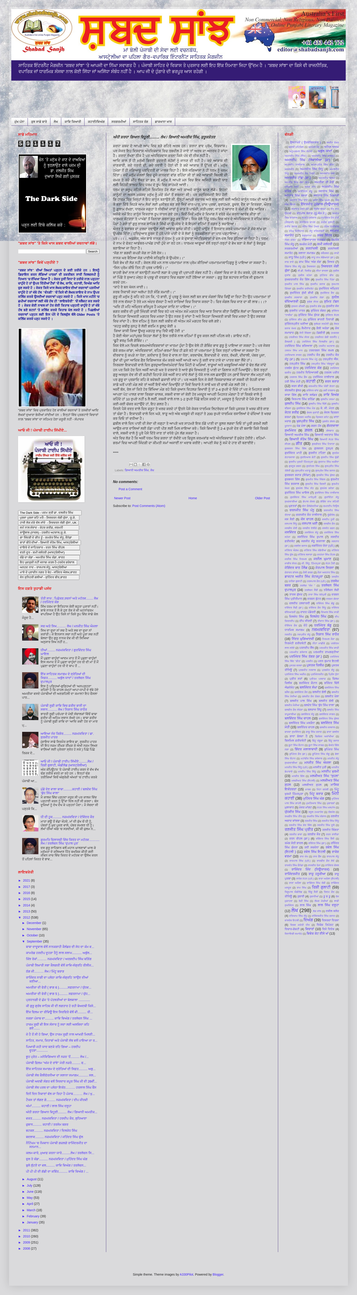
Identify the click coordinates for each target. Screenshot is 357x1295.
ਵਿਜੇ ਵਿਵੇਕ (328, 929)
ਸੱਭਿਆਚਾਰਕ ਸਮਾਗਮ (313, 239)
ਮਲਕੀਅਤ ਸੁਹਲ (312, 784)
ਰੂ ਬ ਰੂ (326, 896)
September (35, 941)
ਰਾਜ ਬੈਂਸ (317, 856)
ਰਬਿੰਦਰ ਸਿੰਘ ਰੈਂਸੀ (325, 838)
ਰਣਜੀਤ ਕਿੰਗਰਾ (330, 829)
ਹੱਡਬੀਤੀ (320, 332)
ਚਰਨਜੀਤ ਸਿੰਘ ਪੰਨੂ (302, 510)
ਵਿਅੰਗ (308, 920)
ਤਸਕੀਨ (335, 576)
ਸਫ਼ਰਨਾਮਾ (307, 235)
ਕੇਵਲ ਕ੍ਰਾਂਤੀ (313, 412)
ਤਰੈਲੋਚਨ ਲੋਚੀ (331, 590)
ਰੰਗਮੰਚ (331, 812)
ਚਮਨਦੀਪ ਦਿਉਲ (331, 506)
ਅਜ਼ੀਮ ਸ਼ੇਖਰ (333, 142)
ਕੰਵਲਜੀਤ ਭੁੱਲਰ (293, 390)
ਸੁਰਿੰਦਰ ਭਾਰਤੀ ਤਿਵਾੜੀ (321, 319)
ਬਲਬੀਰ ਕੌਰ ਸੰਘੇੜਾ (294, 709)
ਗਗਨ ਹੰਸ (316, 425)
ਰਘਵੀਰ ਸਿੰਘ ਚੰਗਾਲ (316, 816)
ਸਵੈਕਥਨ (325, 253)
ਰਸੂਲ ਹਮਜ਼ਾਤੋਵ (315, 812)
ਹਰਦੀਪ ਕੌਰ (313, 355)
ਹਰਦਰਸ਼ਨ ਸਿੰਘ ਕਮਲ (321, 350)
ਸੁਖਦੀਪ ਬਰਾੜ (317, 284)
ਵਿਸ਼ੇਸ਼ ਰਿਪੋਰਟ (325, 924)
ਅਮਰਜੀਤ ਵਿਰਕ (327, 178)
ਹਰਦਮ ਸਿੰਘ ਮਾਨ (294, 350)
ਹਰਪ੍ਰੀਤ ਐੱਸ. (331, 359)
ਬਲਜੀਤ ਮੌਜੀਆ (292, 705)
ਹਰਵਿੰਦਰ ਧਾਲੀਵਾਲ (323, 377)
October (33, 935)
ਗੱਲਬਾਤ (330, 430)
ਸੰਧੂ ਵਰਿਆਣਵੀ (316, 231)
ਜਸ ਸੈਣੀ (289, 519)
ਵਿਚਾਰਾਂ (309, 929)
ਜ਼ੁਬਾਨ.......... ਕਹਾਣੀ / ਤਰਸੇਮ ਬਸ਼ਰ (47, 1124)
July (30, 1185)
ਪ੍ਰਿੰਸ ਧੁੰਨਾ (334, 674)
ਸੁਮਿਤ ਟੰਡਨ (331, 301)
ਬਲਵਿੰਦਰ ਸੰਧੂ (307, 714)
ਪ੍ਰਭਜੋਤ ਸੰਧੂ (328, 670)
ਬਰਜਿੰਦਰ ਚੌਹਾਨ (308, 683)
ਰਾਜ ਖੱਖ (304, 856)
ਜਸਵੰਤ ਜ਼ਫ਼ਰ (328, 528)
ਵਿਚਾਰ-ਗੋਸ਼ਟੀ (292, 929)
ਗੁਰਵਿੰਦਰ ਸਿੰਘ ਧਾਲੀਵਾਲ (327, 492)
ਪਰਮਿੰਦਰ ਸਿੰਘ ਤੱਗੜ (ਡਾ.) (305, 656)
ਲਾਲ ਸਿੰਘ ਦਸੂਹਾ (328, 905)
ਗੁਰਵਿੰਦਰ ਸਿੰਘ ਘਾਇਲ (297, 492)
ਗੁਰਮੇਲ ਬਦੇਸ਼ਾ (327, 488)
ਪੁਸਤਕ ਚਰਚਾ (295, 665)
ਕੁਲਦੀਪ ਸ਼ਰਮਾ (328, 399)
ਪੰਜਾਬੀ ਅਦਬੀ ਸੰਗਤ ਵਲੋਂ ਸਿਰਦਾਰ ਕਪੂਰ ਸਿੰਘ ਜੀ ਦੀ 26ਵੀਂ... (61, 1081)
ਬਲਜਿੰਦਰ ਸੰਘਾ (308, 687)
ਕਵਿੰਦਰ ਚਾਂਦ (312, 390)
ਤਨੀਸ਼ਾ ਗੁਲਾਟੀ (295, 581)
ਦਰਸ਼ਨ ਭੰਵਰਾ (332, 598)
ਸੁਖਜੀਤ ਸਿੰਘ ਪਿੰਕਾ (325, 279)
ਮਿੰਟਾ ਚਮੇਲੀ (323, 789)
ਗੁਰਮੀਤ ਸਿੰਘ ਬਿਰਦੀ (315, 484)
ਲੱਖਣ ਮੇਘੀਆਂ (321, 901)
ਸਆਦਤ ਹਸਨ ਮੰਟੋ (300, 209)
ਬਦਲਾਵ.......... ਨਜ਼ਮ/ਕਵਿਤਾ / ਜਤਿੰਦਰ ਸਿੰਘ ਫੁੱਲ (54, 1137)
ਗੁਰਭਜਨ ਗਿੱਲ (292, 479)
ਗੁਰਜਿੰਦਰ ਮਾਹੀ (293, 453)
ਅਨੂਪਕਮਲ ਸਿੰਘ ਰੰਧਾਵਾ (301, 151)
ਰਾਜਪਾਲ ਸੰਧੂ (332, 856)
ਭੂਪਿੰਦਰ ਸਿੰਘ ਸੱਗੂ (321, 754)
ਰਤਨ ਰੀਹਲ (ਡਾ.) (299, 838)
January (33, 1222)
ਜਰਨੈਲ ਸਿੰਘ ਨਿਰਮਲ (296, 559)
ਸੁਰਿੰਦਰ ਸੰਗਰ (318, 310)
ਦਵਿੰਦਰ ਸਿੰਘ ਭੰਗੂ (325, 603)
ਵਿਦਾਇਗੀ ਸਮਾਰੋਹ (293, 933)
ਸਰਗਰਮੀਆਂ (118, 122)
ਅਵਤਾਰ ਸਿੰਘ (326, 191)
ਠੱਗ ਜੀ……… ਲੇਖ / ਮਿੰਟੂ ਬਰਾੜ (45, 971)
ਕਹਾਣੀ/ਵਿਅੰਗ (96, 122)
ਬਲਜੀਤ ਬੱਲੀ (319, 692)
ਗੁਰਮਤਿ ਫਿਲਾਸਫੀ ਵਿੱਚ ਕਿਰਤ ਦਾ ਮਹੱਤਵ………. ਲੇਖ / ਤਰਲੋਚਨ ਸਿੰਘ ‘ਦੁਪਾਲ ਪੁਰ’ (70, 841)
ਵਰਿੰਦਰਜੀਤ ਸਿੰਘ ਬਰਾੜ (323, 916)
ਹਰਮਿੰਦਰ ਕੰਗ (313, 368)
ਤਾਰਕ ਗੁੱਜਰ (295, 594)
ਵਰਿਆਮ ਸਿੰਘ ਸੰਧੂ (298, 916)
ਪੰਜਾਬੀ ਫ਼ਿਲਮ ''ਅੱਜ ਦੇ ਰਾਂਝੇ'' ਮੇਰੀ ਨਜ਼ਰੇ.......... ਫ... (56, 1063)
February (33, 1216)
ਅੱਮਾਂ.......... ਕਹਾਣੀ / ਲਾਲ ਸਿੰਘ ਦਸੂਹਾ (48, 1106)
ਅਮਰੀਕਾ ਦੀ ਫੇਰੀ (324, 182)
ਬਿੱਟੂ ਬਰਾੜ (333, 740)
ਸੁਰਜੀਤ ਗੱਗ (315, 306)
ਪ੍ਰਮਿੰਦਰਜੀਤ (317, 674)
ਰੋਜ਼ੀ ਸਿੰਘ (304, 901)
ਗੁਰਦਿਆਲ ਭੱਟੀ (308, 457)
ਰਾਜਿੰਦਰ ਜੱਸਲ (332, 865)
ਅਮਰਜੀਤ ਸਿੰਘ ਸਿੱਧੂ (311, 169)
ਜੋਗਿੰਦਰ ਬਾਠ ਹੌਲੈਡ (296, 567)
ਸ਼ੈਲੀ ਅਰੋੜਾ (322, 328)
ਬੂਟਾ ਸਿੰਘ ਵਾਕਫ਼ (316, 745)
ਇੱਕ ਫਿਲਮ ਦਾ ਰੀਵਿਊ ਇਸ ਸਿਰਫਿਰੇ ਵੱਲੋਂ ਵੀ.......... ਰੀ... (59, 1012)
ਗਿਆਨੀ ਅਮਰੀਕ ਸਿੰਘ (137, 470)
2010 (27, 1236)
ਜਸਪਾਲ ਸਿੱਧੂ (291, 523)
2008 (27, 1248)
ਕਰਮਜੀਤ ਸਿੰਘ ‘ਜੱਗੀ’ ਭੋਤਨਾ (321, 386)
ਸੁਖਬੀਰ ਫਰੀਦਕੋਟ (305, 288)
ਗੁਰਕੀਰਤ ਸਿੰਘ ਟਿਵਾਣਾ (323, 444)
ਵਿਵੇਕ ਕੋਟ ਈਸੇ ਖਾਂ (318, 933)
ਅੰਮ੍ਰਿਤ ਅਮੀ (292, 186)
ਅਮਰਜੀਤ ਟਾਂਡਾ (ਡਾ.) (298, 178)
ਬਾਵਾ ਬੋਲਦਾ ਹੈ (299, 736)
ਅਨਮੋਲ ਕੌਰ (314, 147)
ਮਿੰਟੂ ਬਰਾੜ (316, 794)
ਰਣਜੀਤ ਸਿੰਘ (311, 820)
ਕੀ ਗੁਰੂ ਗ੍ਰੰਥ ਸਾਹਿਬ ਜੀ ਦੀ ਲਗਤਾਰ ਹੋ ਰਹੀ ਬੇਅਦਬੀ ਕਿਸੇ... (61, 1006)
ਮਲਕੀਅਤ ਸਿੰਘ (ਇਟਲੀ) (303, 780)
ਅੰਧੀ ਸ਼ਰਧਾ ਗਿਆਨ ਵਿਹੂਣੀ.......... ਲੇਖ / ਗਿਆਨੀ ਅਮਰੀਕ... (61, 1112)
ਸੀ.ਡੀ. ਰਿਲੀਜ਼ (304, 270)
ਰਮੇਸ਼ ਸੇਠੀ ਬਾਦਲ (294, 843)
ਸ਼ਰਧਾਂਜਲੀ (312, 248)
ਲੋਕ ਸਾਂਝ (317, 911)
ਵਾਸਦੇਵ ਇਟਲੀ (292, 920)
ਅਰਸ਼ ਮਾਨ (310, 186)
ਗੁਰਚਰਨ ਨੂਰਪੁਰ (323, 448)
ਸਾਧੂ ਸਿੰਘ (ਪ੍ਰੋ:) (297, 257)
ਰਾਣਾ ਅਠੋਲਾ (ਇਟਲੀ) (328, 878)
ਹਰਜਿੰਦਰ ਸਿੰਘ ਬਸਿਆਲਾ (298, 346)
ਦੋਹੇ (305, 625)
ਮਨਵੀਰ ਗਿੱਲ (298, 776)
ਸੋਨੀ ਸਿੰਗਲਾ (305, 332)
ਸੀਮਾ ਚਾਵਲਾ (322, 270)
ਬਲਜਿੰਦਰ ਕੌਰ (301, 692)
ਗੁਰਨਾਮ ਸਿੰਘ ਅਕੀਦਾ (328, 461)
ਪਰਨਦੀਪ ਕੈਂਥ (306, 647)
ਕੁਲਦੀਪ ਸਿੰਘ (293, 403)
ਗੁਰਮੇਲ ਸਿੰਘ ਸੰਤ (305, 488)
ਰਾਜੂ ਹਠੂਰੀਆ (317, 874)
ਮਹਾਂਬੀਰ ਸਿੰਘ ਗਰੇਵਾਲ (311, 758)
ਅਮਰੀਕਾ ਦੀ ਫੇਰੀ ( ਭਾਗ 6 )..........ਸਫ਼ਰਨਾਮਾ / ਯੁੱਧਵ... (58, 987)
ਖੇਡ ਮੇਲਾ (301, 425)
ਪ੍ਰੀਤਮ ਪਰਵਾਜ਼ (318, 678)
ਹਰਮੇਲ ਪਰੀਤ (331, 372)
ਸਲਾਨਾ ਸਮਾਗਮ (306, 253)
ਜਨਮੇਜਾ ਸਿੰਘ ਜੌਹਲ (326, 554)
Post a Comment (130, 489)
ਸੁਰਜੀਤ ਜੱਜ (332, 306)
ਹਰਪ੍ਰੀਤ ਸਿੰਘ (297, 363)
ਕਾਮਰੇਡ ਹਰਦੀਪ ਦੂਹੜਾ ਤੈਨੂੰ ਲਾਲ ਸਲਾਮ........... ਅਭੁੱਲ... (59, 953)
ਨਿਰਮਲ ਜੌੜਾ (328, 639)
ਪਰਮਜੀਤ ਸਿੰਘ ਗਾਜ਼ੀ (329, 647)
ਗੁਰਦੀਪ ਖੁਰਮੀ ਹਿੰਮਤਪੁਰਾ (301, 461)
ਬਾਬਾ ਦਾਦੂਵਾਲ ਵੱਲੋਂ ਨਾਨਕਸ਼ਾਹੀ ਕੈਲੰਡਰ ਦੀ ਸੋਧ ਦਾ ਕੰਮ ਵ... (60, 947)
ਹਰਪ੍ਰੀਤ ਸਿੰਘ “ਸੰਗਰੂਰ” (323, 363)
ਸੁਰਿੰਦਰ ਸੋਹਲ (332, 315)
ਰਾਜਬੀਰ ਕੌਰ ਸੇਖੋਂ (325, 860)
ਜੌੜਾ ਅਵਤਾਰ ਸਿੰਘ (326, 572)
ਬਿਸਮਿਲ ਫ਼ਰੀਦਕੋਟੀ (295, 740)
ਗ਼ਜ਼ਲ (308, 430)
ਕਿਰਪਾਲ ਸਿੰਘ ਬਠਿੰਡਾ (303, 399)
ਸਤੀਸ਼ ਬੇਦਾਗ (291, 226)
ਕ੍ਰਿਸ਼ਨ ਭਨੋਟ (322, 417)
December (34, 923)
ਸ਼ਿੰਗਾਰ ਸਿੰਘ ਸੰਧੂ (293, 266)
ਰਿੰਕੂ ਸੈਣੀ (313, 892)
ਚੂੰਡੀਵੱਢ (331, 514)
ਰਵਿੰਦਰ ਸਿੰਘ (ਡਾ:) (317, 843)
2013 (27, 911)
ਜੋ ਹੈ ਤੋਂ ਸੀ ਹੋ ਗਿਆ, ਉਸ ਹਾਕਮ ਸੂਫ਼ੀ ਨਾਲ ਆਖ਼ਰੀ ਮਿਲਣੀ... (60, 1034)
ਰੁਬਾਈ (300, 896)
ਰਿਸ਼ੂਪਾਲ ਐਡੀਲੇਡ (293, 892)
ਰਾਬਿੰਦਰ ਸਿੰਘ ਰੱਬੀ (316, 883)
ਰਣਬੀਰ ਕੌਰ (314, 834)
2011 (27, 1230)
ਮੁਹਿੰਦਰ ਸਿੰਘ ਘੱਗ (313, 798)
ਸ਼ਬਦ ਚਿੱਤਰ (324, 235)
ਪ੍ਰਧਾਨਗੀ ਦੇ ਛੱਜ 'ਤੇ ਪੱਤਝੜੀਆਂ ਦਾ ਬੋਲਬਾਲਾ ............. (58, 1000)
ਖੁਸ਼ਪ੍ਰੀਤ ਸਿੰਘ (305, 421)
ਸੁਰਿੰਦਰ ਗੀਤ (295, 319)
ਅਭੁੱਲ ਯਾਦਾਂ (325, 151)
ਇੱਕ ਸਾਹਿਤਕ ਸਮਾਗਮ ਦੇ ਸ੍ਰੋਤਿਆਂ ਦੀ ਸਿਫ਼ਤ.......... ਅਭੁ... (61, 1069)
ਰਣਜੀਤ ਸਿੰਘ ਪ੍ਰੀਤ (299, 829)
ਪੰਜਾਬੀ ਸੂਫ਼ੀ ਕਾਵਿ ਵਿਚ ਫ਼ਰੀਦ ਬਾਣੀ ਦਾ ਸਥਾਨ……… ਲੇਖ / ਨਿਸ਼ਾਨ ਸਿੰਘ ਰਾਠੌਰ (64, 707)
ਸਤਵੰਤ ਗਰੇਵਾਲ (309, 217)
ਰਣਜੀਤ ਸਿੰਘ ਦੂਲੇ (326, 825)
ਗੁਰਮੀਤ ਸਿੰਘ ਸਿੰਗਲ (315, 479)
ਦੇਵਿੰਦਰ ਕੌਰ (291, 625)
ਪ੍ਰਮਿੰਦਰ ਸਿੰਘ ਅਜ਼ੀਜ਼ (295, 674)
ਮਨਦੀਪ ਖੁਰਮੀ (330, 771)
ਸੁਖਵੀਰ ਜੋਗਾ (317, 297)
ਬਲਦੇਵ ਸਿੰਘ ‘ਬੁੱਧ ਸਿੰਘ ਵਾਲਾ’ (319, 705)
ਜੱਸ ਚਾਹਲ (307, 519)
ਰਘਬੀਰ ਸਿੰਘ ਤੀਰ (293, 816)
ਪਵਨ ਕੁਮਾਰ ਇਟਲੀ (328, 661)
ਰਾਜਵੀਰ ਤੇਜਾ (314, 865)
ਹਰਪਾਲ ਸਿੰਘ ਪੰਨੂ (309, 359)
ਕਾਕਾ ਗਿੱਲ (290, 395)
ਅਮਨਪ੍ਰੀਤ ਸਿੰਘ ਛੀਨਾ (322, 164)
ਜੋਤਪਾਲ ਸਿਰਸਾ (324, 567)
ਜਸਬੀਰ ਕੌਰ (329, 523)
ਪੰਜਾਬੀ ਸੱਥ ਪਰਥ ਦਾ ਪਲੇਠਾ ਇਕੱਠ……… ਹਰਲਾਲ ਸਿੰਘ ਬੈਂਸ (61, 1087)
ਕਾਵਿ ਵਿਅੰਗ (331, 395)
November (34, 929)
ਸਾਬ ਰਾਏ (289, 262)
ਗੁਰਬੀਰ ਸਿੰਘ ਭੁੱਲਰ (325, 475)
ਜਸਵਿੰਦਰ (290, 532)
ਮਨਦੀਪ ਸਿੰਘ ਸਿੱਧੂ (307, 771)
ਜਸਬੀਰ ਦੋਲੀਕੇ (310, 528)
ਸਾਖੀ (336, 253)
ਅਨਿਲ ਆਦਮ (331, 147)
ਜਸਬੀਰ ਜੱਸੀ (291, 528)
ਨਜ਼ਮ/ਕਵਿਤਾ (321, 630)
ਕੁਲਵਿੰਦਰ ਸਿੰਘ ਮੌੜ (305, 408)
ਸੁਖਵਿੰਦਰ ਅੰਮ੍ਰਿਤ (329, 288)
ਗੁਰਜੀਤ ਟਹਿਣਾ (317, 453)
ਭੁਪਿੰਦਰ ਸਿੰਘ (331, 749)
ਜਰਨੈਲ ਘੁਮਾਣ (322, 559)
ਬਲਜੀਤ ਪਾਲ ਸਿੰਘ (301, 700)
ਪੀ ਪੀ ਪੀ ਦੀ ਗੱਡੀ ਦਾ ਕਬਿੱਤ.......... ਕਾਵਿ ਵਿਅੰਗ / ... (57, 1171)
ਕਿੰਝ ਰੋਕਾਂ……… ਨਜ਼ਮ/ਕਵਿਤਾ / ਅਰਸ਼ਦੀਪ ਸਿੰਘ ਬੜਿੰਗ (59, 959)
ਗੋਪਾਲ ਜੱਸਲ (309, 501)
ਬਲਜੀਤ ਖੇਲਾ (332, 696)
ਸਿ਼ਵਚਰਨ (311, 266)
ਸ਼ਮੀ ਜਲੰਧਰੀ (324, 244)
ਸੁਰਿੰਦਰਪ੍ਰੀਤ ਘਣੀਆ (296, 323)
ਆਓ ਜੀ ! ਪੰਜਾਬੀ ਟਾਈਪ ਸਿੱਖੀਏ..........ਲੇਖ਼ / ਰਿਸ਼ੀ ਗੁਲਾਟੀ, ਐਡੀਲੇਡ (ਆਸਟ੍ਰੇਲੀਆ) (67, 763)
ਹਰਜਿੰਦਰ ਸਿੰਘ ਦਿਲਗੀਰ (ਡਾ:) (318, 341)
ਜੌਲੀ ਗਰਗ (308, 572)
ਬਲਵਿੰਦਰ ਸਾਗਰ (327, 714)
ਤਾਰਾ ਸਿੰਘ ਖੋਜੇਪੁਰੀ (317, 594)
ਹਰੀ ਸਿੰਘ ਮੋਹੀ (293, 381)
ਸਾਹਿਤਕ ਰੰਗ (140, 122)
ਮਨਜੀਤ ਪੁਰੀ (319, 767)
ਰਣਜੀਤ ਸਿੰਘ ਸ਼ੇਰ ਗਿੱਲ (300, 825)
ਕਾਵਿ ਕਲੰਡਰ (310, 395)
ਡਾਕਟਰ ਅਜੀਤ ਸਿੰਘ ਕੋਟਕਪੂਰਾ (304, 576)
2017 (27, 887)
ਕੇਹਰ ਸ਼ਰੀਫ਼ (292, 412)
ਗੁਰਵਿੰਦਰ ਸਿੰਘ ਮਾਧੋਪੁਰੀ (303, 497)
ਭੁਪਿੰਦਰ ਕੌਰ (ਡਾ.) (298, 754)
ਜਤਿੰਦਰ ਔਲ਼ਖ (292, 550)
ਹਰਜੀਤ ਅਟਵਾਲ (327, 346)
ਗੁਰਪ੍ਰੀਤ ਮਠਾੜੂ (302, 470)
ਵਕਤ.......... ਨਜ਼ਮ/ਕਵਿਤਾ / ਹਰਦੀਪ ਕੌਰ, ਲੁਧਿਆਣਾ (56, 1118)
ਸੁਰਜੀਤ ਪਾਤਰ (297, 310)
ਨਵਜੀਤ (288, 634)
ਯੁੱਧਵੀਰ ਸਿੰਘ (293, 812)
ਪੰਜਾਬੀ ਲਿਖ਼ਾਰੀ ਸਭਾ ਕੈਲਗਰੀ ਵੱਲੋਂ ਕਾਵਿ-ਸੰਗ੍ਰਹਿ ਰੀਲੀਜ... (60, 965)
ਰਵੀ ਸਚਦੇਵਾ (312, 847)
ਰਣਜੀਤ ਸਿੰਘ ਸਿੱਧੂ (330, 820)
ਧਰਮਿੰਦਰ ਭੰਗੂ (322, 625)
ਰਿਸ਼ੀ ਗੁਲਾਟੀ (321, 887)
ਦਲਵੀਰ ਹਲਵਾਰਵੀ (299, 603)
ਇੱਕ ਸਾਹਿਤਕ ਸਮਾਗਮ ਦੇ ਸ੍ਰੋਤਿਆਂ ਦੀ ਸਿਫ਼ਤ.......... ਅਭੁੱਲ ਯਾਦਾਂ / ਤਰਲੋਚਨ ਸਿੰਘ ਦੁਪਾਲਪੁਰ (66, 678)
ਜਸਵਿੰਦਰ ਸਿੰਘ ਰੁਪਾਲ (310, 537)
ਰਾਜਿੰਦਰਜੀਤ (292, 874)
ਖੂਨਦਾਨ (288, 426)
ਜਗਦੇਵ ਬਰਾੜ (300, 545)
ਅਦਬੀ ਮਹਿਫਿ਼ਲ (296, 147)
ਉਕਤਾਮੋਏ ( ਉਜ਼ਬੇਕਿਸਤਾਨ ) (305, 142)
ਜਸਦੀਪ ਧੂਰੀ (328, 519)
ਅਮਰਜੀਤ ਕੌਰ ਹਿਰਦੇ (304, 173)
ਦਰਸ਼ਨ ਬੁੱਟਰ (314, 598)
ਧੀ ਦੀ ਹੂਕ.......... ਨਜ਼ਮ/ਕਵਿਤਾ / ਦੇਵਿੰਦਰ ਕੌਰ (67, 817)
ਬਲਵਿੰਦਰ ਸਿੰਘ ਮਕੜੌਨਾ (302, 723)
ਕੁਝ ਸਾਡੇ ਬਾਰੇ (39, 122)
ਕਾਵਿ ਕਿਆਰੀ (73, 122)
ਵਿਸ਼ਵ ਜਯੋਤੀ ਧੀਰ (300, 925)
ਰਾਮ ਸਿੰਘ (301, 887)
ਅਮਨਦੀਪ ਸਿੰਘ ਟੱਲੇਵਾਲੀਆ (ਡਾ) (307, 160)
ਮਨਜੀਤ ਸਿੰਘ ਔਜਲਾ (317, 762)
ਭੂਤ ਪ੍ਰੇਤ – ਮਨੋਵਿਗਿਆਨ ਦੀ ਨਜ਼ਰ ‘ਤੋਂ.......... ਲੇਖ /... (57, 1057)
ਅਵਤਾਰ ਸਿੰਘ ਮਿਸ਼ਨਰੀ (326, 195)
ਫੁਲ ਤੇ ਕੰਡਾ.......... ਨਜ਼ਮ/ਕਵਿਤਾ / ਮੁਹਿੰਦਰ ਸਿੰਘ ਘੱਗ (56, 1159)
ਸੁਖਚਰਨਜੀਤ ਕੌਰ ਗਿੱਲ (297, 279)
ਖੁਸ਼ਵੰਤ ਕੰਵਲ (328, 421)
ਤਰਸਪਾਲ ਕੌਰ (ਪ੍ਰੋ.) (316, 581)
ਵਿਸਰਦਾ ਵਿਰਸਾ (330, 920)
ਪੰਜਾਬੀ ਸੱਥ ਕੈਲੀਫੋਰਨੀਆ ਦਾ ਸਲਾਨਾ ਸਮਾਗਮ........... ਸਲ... (61, 1075)
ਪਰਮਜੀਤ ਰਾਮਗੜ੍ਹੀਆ (326, 652)
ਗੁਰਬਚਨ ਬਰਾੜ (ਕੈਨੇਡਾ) (298, 475)
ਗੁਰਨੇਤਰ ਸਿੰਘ (312, 466)
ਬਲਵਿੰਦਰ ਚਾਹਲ (306, 727)
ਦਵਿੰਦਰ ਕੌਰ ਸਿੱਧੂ (317, 607)
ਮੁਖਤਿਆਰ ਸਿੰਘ (314, 803)
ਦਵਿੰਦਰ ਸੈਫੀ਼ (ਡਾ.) (294, 607)
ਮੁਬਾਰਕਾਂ (331, 803)
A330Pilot (186, 1274)
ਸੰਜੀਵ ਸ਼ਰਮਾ (320, 209)
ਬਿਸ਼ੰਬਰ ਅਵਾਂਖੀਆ (324, 736)
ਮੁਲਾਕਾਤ (289, 807)
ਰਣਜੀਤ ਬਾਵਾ (295, 834)
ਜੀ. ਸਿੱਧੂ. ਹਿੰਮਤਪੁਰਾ (311, 563)
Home (192, 498)
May (30, 1197)
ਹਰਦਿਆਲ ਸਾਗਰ (293, 355)
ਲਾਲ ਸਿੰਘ (305, 905)
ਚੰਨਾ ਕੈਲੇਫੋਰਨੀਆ (310, 506)
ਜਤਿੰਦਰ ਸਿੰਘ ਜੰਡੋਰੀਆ (315, 550)
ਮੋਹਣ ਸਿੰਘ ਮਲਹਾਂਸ (326, 807)
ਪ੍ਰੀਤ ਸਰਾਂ (296, 678)
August (32, 1179)
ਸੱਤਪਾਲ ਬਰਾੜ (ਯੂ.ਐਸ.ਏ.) (311, 213)
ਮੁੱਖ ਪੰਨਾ (19, 122)
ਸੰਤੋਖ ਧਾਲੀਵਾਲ (331, 226)
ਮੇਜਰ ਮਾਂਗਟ (305, 807)
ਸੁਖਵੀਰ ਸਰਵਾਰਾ (293, 297)
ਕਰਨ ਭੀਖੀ (297, 386)
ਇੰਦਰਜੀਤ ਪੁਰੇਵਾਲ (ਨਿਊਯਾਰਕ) (320, 204)
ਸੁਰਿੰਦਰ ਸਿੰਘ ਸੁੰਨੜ (308, 315)
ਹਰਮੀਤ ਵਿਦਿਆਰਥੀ (307, 372)
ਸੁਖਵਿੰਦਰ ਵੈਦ (327, 293)
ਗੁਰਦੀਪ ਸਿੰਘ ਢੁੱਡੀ (330, 457)
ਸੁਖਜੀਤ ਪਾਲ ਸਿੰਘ (294, 284)
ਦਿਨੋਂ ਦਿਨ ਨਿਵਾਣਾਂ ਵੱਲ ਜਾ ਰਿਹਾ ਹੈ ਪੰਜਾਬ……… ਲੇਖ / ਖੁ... (60, 1094)
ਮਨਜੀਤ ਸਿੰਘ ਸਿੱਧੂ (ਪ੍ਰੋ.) (296, 767)
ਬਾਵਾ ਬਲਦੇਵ (333, 731)
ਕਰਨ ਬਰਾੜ (332, 381)
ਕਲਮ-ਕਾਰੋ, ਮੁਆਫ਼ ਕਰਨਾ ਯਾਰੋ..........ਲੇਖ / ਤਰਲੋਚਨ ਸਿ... (60, 1153)
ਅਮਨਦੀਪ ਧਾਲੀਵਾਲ (295, 164)
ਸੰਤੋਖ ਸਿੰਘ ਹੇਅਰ (310, 226)
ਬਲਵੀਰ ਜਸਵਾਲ (327, 727)
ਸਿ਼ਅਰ (330, 262)
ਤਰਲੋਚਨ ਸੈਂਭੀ (311, 590)
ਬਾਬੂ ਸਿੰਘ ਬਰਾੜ (314, 731)
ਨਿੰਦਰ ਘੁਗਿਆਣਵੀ (303, 639)
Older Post (262, 498)
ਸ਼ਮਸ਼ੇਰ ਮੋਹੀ (305, 244)
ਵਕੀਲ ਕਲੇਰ (332, 911)
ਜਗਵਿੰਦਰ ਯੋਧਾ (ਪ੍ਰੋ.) (323, 545)
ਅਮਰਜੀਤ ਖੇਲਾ (327, 173)
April (30, 1204)
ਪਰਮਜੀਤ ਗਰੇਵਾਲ (298, 652)
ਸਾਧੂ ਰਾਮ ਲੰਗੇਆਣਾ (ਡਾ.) (323, 257)
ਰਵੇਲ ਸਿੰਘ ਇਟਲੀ (315, 852)
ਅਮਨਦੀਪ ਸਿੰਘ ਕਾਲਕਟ (323, 155)
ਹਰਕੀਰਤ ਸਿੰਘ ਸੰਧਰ (299, 337)
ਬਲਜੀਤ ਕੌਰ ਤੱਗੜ (311, 696)
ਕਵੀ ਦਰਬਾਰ (329, 390)
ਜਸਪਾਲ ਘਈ (309, 523)
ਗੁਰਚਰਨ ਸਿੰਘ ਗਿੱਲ (295, 448)
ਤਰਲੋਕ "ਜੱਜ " (307, 585)
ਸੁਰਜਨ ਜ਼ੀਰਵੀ (298, 306)
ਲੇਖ (56, 122)
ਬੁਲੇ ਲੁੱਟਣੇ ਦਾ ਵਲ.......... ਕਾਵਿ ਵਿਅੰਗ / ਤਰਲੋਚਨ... (56, 1165)
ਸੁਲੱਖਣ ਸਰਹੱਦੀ (321, 323)
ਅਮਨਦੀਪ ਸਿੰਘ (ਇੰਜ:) (296, 155)
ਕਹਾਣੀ (311, 381)
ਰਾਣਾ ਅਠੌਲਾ (295, 883)
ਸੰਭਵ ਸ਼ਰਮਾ (290, 239)
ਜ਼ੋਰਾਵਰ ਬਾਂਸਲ (291, 572)
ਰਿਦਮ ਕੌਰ (329, 892)
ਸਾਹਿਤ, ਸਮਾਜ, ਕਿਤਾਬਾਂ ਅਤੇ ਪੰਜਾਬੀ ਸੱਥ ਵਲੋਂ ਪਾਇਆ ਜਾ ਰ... (61, 1040)
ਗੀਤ (299, 443)
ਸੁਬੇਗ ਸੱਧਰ (312, 301)
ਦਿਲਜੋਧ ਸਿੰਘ (296, 616)
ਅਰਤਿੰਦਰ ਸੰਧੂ (305, 191)
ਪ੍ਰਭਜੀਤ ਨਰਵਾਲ (307, 670)
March (31, 1210)
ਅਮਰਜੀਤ (289, 169)
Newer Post (122, 498)
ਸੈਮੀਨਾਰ (305, 328)
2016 (27, 893)
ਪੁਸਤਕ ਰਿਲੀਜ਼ (315, 665)
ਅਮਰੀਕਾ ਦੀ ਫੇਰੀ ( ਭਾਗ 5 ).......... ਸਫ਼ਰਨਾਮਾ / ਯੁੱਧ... (58, 994)
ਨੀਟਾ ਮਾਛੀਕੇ (318, 643)
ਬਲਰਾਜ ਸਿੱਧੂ (315, 709)
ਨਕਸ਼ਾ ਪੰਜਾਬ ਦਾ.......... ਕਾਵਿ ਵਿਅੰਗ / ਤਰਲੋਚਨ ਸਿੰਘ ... (59, 1018)
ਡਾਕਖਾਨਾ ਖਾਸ (163, 122)
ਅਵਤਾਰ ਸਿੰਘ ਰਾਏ (298, 200)
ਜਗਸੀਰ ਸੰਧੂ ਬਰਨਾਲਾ (313, 541)
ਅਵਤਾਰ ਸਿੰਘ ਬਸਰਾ (296, 195)
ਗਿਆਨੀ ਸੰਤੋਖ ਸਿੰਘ (301, 439)
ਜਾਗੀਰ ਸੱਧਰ (291, 563)
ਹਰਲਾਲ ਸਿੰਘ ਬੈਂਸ (298, 377)
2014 (27, 905)
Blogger (218, 1274)
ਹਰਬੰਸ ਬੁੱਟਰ (291, 368)
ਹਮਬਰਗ (335, 332)
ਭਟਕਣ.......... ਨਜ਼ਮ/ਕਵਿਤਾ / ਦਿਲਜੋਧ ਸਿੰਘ (51, 1130)
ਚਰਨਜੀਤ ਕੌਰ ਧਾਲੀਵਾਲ (309, 514)
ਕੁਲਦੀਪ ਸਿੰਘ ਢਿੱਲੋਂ (317, 403)
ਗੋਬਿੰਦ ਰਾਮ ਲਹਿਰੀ (329, 501)
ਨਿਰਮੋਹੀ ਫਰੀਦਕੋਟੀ (295, 643)
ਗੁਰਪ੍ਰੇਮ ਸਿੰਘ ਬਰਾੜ (325, 470)
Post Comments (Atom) (148, 506)
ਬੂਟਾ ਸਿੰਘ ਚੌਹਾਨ (296, 745)
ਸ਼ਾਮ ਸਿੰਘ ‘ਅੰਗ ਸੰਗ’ (310, 262)
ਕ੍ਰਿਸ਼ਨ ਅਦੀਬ (303, 417)
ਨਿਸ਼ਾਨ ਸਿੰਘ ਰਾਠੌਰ (327, 634)
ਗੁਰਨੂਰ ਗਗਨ (295, 466)
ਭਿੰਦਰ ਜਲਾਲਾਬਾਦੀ (306, 749)
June (30, 1191)
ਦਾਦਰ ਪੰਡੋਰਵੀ (308, 612)
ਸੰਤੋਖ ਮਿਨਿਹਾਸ (296, 231)
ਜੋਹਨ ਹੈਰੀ (330, 563)
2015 (27, 899)
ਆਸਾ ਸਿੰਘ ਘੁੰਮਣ (321, 200)
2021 (27, 880)
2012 (27, 917)
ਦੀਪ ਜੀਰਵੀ (305, 621)
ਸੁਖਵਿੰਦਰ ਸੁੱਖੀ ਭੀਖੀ (301, 292)
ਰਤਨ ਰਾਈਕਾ (332, 834)
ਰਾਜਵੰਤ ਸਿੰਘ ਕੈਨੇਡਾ (294, 865)
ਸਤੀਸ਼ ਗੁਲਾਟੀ (328, 222)
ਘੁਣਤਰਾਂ (293, 506)
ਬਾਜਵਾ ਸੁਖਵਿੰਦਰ (293, 731)
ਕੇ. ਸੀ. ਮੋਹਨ (327, 408)
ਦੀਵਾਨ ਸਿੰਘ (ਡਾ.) (326, 621)
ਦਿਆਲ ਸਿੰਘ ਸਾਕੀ (330, 612)
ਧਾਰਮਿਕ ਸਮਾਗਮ (294, 630)
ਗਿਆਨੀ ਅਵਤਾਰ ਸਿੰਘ (327, 434)
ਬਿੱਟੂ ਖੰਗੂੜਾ (317, 740)
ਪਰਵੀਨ (309, 661)
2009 (27, 1242)
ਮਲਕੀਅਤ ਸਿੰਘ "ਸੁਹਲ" (324, 776)
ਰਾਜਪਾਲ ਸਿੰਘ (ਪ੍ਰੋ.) (299, 860)
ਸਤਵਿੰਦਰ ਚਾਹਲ (307, 222)
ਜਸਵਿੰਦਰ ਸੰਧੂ (311, 532)
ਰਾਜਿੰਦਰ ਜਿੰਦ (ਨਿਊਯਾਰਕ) (310, 869)
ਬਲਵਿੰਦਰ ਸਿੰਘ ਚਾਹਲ (298, 718)
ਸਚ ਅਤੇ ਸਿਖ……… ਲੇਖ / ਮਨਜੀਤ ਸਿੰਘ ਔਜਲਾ (69, 626)
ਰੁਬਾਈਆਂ (314, 896)
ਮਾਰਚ (308, 789)
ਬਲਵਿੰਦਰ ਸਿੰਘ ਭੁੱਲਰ (329, 718)
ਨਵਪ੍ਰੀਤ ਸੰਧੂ (303, 634)
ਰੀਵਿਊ (288, 896)
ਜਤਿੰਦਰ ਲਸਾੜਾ (305, 554)
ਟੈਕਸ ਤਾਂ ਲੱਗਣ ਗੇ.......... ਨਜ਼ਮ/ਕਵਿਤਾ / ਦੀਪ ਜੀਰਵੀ (57, 1100)
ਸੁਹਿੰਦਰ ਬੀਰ (327, 275)
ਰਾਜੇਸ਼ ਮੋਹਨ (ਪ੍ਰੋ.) (305, 878)
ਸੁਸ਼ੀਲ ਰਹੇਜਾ (305, 275)
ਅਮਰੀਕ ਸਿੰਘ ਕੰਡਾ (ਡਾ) (297, 182)
